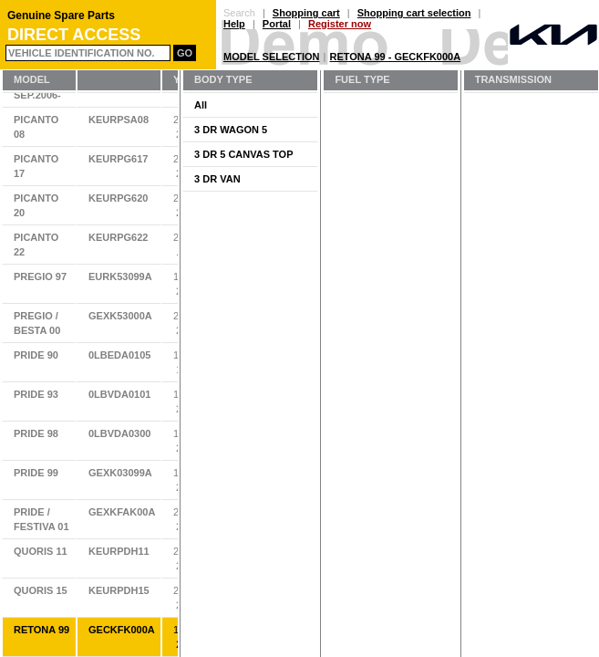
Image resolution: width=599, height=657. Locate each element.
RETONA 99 (41, 629)
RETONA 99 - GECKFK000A (395, 56)
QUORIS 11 (40, 551)
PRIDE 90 (36, 354)
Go (184, 52)
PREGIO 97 (40, 276)
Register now (339, 23)
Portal (277, 23)
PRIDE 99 (36, 472)
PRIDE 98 (36, 433)
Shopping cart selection (414, 12)
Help (234, 23)
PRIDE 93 (36, 394)
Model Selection (271, 56)
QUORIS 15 (40, 590)
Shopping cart (306, 12)
